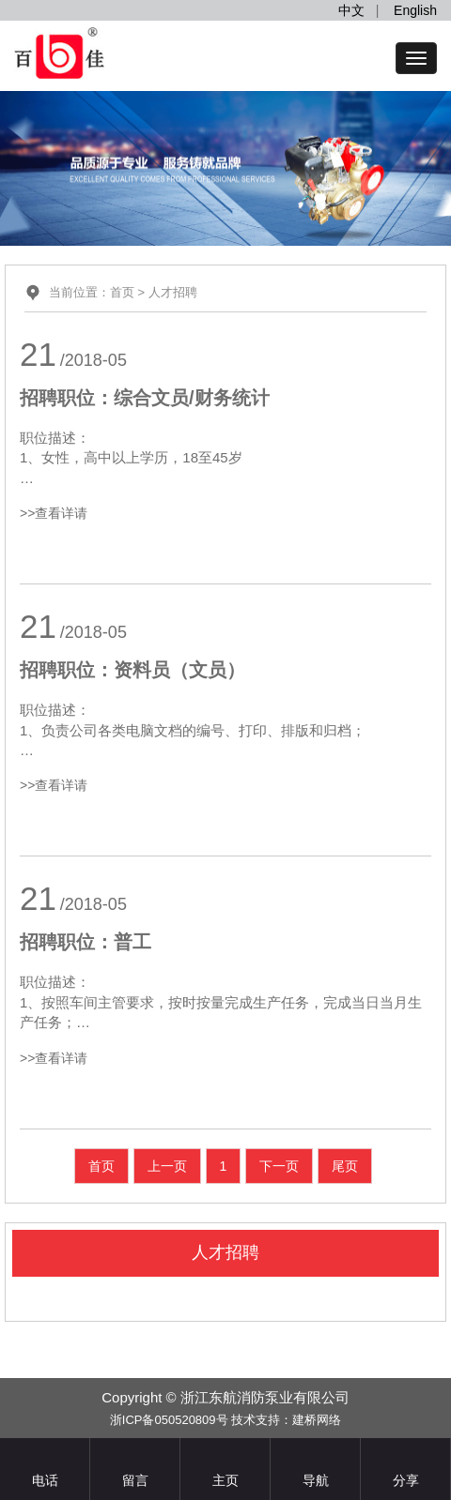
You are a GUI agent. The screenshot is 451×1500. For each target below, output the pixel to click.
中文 (351, 10)
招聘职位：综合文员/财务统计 (145, 397)
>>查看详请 (53, 513)
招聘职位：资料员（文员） (132, 669)
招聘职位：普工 (85, 942)
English (415, 10)
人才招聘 (172, 292)
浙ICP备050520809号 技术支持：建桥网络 (225, 1420)
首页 (122, 292)
